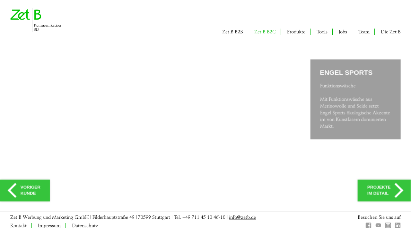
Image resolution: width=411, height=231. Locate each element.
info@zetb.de (242, 217)
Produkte (296, 32)
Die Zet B (391, 32)
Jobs (343, 32)
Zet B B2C (265, 32)
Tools (322, 32)
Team (364, 32)
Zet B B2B (232, 32)
